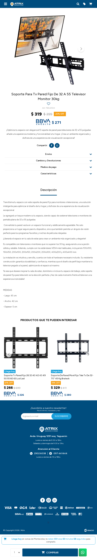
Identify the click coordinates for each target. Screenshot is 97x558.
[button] (78, 4)
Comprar (52, 552)
